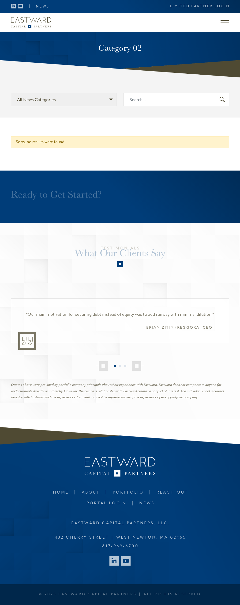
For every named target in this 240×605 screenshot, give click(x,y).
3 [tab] (125, 366)
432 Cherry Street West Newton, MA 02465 (120, 538)
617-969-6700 (120, 546)
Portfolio (128, 493)
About (91, 493)
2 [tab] (120, 366)
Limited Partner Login (200, 6)
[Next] (138, 366)
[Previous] (102, 366)
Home (61, 493)
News (42, 6)
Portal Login (106, 503)
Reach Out (172, 493)
